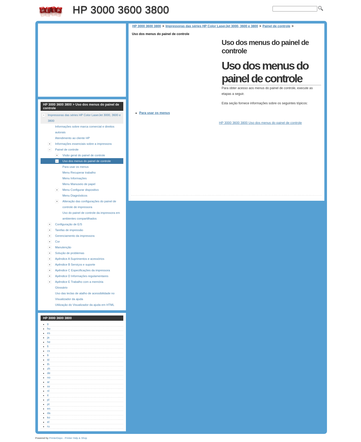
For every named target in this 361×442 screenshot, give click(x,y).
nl (48, 390)
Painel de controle (276, 26)
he (48, 341)
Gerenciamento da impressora (75, 235)
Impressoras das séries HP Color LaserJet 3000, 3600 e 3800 (211, 26)
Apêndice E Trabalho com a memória (79, 281)
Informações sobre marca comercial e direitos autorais (84, 129)
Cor (57, 241)
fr (48, 355)
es (48, 333)
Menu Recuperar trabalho (79, 172)
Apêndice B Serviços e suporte (75, 264)
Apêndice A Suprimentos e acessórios (79, 258)
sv (48, 386)
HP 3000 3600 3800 (50, 12)
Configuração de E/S (68, 224)
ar (48, 381)
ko (48, 417)
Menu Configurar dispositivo (81, 189)
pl (48, 399)
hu (48, 328)
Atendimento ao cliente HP (72, 138)
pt (48, 404)
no (48, 377)
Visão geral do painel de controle (84, 155)
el (48, 421)
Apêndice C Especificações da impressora (82, 270)
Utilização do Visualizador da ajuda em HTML (84, 304)
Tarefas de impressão (69, 230)
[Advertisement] (175, 73)
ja (48, 337)
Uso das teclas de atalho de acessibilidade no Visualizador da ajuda (85, 296)
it (48, 395)
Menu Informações (75, 178)
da (48, 413)
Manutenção (63, 247)
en (48, 408)
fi (48, 346)
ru (48, 426)
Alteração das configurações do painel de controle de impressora (89, 204)
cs (48, 350)
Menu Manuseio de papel (79, 184)
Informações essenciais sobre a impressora (83, 143)
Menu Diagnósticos (75, 195)
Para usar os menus (154, 113)
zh (48, 368)
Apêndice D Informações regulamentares (81, 276)
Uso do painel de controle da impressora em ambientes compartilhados (91, 215)
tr (48, 324)
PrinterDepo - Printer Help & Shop (68, 438)
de (48, 373)
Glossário (61, 287)
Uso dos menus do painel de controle (87, 161)
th (48, 364)
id (48, 359)
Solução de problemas (69, 253)
